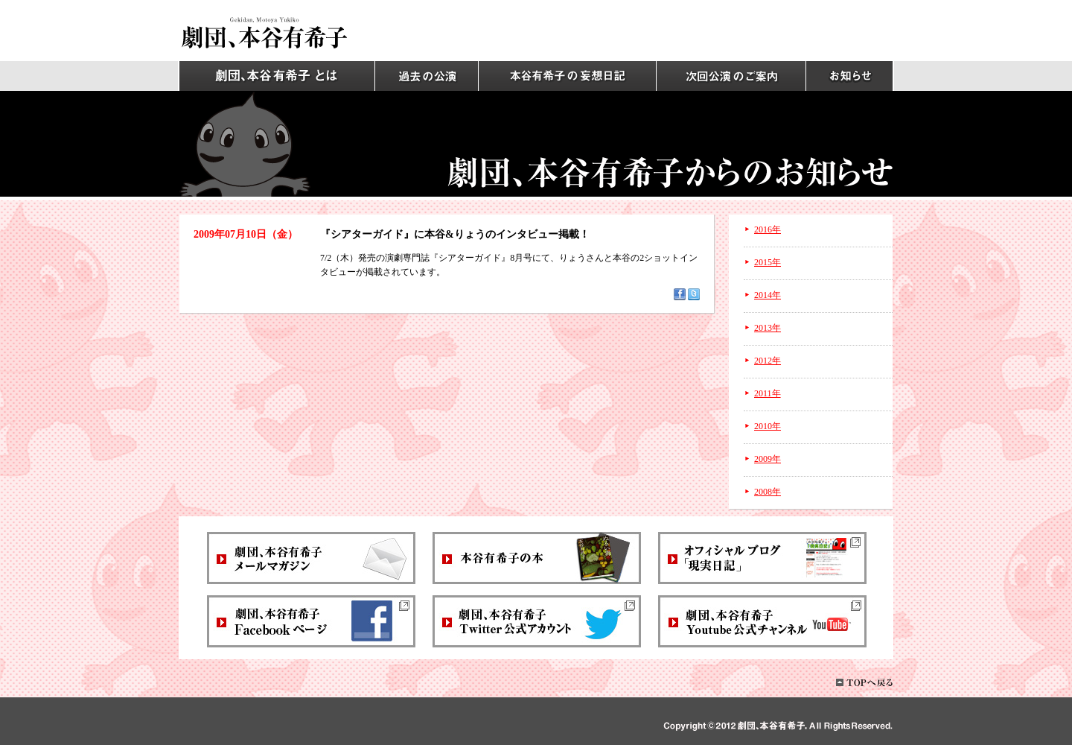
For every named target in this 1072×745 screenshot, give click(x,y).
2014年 (767, 295)
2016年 (767, 229)
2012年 (767, 360)
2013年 (767, 328)
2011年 (767, 393)
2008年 (767, 491)
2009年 (767, 459)
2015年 (767, 262)
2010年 (767, 426)
